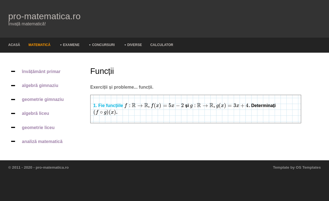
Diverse (134, 45)
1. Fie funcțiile (108, 105)
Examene (71, 45)
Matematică (39, 45)
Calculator (161, 45)
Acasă (14, 45)
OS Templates (308, 167)
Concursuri (103, 45)
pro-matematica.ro (44, 16)
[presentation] (136, 105)
